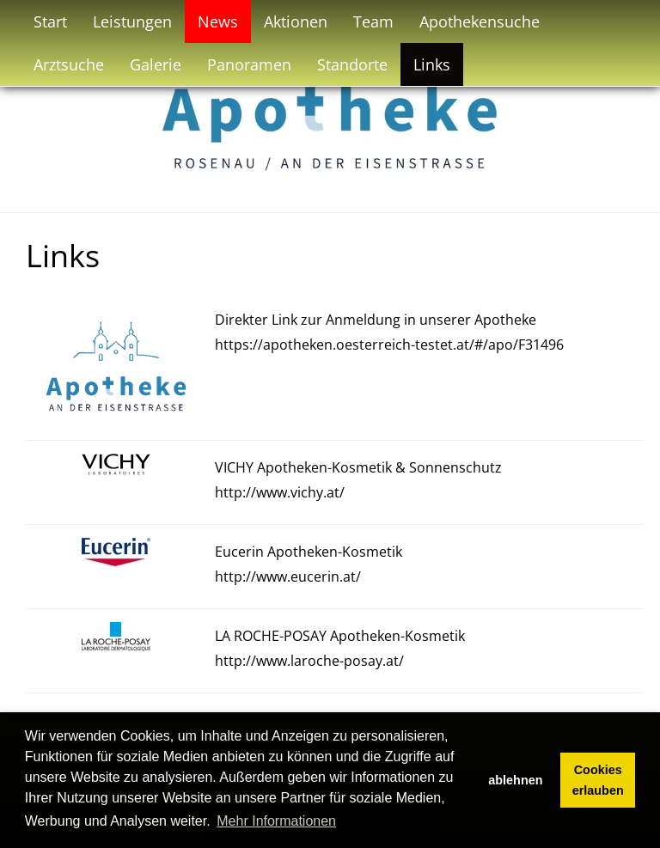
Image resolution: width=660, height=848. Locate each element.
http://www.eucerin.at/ (288, 576)
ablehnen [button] (515, 780)
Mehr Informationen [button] (276, 821)
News (218, 21)
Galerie (155, 64)
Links (431, 64)
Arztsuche (69, 64)
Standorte (352, 64)
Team (373, 21)
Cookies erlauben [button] (598, 780)
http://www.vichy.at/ (280, 492)
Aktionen (295, 21)
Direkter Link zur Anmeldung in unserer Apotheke (375, 319)
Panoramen (249, 64)
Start (50, 21)
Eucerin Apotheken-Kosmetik (308, 551)
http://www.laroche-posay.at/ (309, 660)
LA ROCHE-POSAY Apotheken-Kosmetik (340, 635)
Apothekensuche (479, 21)
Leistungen (132, 21)
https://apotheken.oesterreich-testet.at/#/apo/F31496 (389, 344)
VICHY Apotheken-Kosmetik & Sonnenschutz (358, 467)
